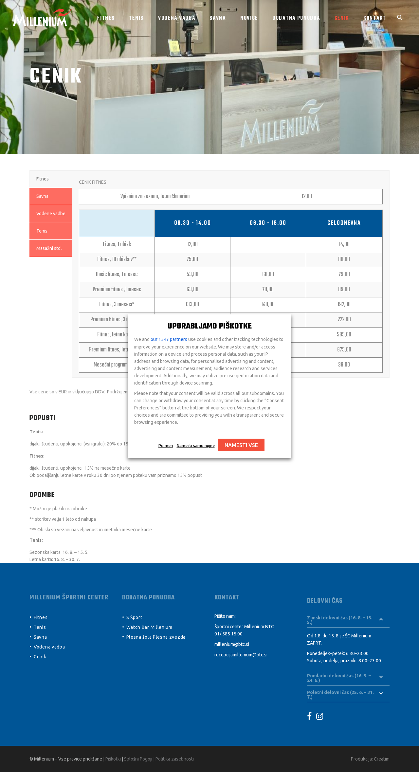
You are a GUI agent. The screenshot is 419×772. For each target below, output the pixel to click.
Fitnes (40, 617)
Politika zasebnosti (174, 759)
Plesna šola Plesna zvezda (156, 637)
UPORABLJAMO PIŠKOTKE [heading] (210, 326)
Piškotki (113, 759)
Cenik (40, 656)
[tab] (50, 178)
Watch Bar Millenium (149, 627)
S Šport (134, 617)
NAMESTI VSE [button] (241, 445)
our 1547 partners (169, 339)
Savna (40, 637)
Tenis (40, 627)
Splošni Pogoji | (139, 759)
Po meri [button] (165, 445)
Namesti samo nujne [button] (196, 445)
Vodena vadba (49, 647)
